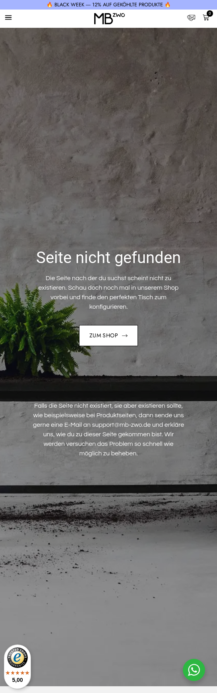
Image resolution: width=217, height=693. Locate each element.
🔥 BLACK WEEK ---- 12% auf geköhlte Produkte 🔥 (108, 4)
